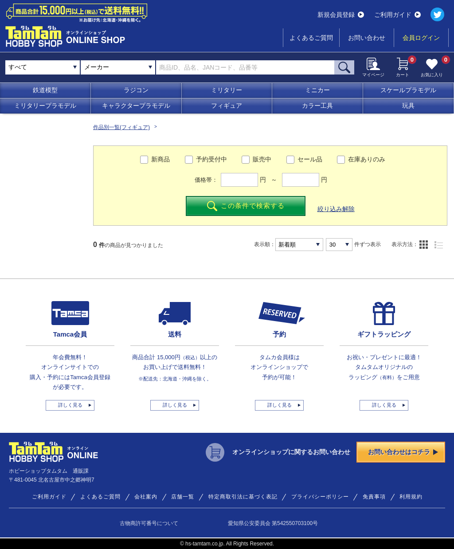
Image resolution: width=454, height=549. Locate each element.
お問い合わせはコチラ (403, 451)
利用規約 (411, 497)
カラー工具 (317, 105)
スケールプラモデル (408, 90)
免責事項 (374, 497)
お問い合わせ (366, 37)
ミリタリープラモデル (45, 105)
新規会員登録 (340, 14)
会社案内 (145, 497)
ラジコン (136, 90)
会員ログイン (421, 37)
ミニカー (317, 90)
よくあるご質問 (311, 37)
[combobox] (118, 67)
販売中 (262, 159)
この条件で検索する (246, 206)
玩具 (408, 105)
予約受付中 (211, 159)
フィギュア (226, 105)
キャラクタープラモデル (136, 105)
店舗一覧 (182, 497)
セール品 (309, 159)
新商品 (160, 159)
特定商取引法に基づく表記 (243, 497)
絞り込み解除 (336, 208)
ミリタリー (226, 90)
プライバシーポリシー (320, 497)
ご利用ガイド (397, 14)
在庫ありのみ (366, 159)
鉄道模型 (45, 90)
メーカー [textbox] (96, 67)
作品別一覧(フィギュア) (121, 127)
